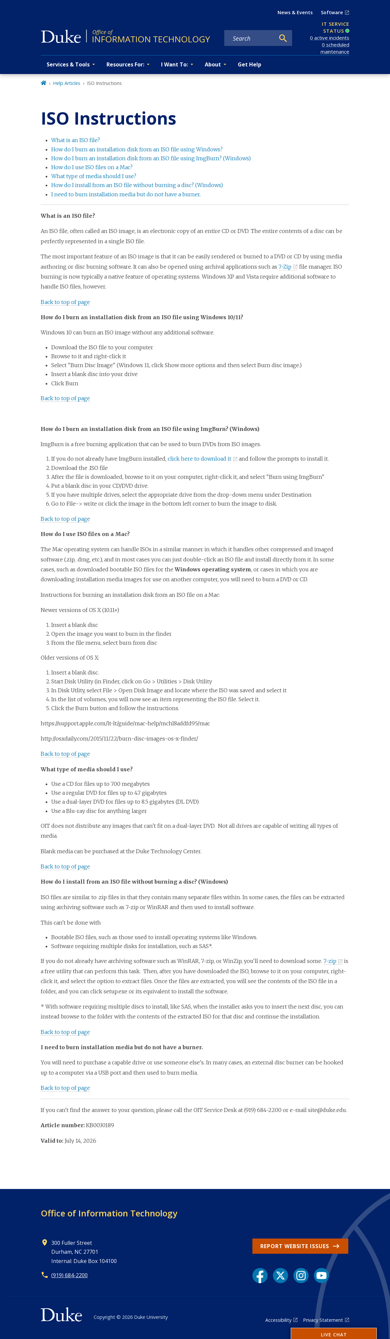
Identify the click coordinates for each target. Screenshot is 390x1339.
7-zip (330, 961)
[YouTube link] (321, 1275)
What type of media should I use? (93, 176)
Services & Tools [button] (68, 64)
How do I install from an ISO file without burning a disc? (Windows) (137, 185)
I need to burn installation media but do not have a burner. (126, 194)
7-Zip (285, 266)
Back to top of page (65, 302)
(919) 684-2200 (69, 1275)
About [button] (213, 64)
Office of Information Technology (109, 1213)
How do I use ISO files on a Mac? (92, 167)
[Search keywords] (250, 38)
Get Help (249, 64)
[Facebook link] (260, 1275)
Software (332, 12)
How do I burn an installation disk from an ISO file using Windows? (137, 149)
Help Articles (66, 83)
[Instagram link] (301, 1275)
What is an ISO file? (75, 140)
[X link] (280, 1275)
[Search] (283, 38)
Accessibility (278, 1320)
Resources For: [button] (125, 64)
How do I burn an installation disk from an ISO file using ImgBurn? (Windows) (151, 158)
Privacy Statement (323, 1320)
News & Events (295, 12)
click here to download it (199, 458)
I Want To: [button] (174, 64)
